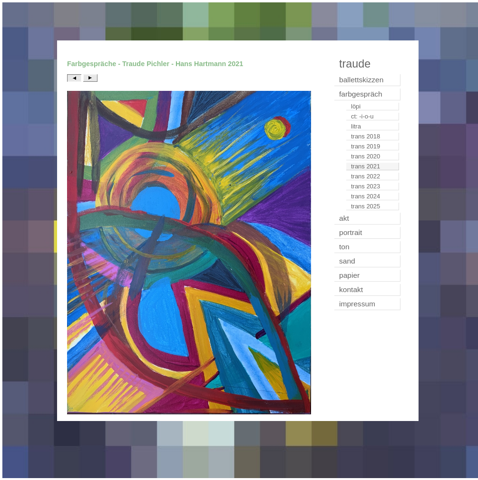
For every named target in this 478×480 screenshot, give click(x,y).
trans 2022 (365, 176)
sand (347, 261)
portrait (350, 232)
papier (349, 275)
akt (344, 218)
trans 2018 (365, 136)
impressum (357, 304)
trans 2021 (365, 166)
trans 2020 (365, 156)
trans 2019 (365, 146)
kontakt (351, 289)
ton (344, 247)
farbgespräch (360, 94)
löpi (356, 106)
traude (355, 64)
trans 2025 (365, 206)
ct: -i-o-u (362, 116)
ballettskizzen (361, 80)
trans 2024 (365, 196)
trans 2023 (365, 186)
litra (356, 126)
